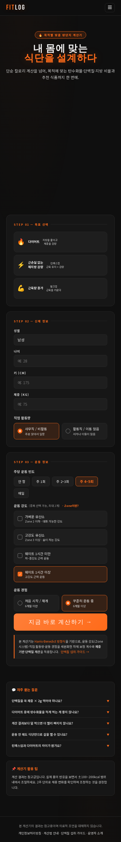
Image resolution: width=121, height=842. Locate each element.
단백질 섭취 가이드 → (75, 651)
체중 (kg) (21, 394)
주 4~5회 (86, 481)
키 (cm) (20, 373)
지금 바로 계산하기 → (60, 622)
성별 (17, 330)
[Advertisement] (60, 152)
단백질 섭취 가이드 (73, 833)
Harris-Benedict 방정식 (50, 641)
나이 (17, 351)
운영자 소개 (95, 833)
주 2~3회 (62, 481)
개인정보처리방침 (29, 833)
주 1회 (40, 481)
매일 (21, 493)
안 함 (21, 481)
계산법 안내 (51, 833)
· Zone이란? (70, 505)
